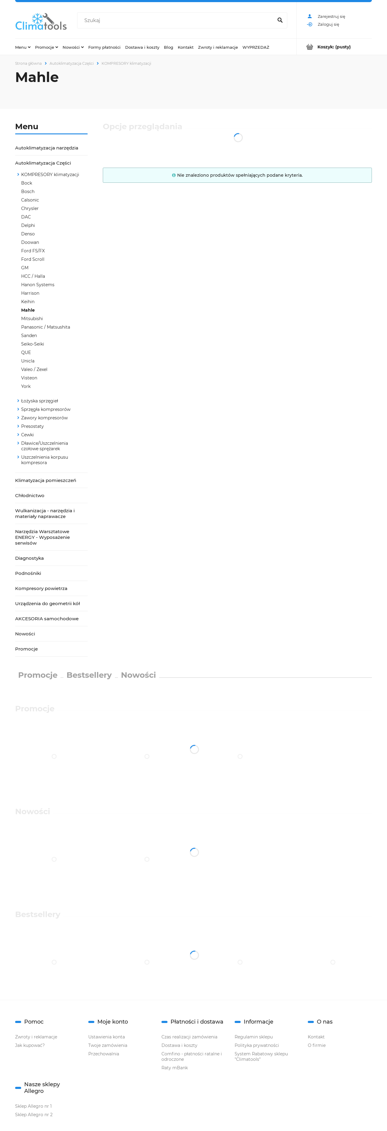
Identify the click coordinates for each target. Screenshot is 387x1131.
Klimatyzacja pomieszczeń (45, 480)
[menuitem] (23, 47)
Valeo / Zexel (34, 369)
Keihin (27, 301)
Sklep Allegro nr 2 (34, 1114)
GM (24, 267)
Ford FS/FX (33, 251)
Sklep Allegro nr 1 (33, 1106)
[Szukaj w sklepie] (176, 20)
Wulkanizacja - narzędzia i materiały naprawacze (45, 513)
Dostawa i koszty (179, 1045)
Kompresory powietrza (41, 588)
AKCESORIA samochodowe (47, 618)
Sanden (29, 335)
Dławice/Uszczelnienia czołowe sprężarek (44, 446)
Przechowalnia (103, 1054)
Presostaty (32, 426)
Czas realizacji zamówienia (189, 1037)
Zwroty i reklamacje (36, 1037)
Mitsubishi (32, 318)
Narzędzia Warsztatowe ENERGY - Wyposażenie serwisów (42, 537)
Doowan (30, 242)
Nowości (25, 634)
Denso (28, 234)
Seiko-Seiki (32, 344)
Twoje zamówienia (107, 1045)
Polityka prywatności (257, 1045)
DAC (26, 217)
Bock (26, 183)
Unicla (27, 361)
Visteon (29, 378)
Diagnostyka (29, 558)
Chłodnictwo (29, 495)
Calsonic (30, 200)
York (26, 386)
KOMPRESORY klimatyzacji (50, 174)
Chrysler (30, 208)
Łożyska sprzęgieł (39, 401)
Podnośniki (28, 573)
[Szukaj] (280, 21)
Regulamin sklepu (254, 1037)
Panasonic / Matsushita (45, 327)
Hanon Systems (37, 284)
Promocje (26, 649)
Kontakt (316, 1037)
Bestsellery (89, 675)
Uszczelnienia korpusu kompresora (44, 459)
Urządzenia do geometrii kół (47, 603)
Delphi (28, 225)
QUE (26, 352)
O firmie (317, 1045)
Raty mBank (174, 1067)
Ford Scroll (32, 259)
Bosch (27, 191)
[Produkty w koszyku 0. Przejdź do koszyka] (334, 47)
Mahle (28, 310)
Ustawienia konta (106, 1037)
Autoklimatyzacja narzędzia (46, 148)
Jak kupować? (30, 1045)
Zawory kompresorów (44, 418)
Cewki (27, 435)
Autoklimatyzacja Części (43, 163)
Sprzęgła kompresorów (45, 409)
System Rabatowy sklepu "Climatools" (261, 1056)
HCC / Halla (33, 276)
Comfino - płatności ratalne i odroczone (191, 1056)
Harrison (30, 293)
